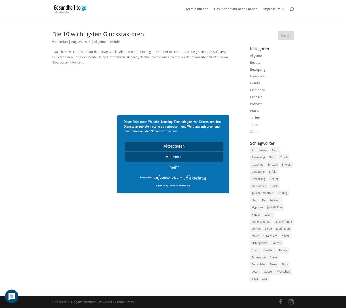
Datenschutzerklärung (179, 185)
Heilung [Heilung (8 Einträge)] (282, 193)
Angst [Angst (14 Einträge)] (275, 150)
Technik (255, 118)
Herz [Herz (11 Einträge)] (255, 200)
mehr (174, 167)
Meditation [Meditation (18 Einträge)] (283, 229)
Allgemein (101, 41)
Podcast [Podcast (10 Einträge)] (276, 243)
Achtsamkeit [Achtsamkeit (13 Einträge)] (259, 150)
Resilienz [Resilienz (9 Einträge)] (269, 250)
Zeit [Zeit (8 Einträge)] (264, 279)
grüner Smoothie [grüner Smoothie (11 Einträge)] (262, 193)
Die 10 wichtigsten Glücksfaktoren (98, 34)
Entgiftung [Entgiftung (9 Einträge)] (258, 172)
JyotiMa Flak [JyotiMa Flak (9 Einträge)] (274, 207)
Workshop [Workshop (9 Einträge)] (283, 271)
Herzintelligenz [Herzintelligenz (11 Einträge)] (271, 200)
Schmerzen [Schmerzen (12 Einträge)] (259, 257)
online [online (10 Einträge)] (286, 236)
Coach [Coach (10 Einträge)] (284, 157)
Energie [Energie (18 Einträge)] (286, 164)
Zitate (254, 131)
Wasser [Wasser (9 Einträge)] (268, 271)
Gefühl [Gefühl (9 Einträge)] (274, 179)
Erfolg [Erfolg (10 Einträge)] (272, 172)
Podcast (256, 104)
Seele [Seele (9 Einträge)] (273, 257)
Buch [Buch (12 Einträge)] (272, 157)
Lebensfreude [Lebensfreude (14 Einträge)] (283, 222)
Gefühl (115, 41)
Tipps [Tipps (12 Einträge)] (285, 264)
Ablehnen (174, 156)
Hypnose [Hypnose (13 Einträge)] (257, 207)
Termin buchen (196, 9)
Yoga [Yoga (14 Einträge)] (255, 279)
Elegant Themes (83, 302)
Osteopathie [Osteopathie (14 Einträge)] (259, 243)
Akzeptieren (174, 146)
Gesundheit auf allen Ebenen (235, 9)
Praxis (254, 111)
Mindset (256, 97)
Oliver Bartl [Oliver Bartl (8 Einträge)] (270, 236)
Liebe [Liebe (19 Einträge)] (268, 229)
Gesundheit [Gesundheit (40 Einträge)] (259, 186)
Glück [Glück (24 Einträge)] (274, 186)
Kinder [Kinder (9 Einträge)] (256, 214)
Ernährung (257, 76)
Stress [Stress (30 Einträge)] (273, 264)
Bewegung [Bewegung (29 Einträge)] (258, 157)
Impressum (271, 9)
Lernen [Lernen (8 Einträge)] (256, 229)
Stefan (63, 41)
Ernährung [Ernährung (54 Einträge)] (258, 179)
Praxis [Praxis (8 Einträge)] (255, 250)
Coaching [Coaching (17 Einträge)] (257, 164)
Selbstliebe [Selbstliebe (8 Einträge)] (258, 264)
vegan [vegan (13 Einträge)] (255, 271)
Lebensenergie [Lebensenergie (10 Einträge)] (261, 222)
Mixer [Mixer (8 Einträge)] (255, 236)
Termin (255, 124)
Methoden (257, 90)
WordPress (125, 302)
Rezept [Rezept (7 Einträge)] (283, 250)
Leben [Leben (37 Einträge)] (268, 214)
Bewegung (257, 69)
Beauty (255, 62)
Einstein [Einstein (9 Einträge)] (273, 164)
